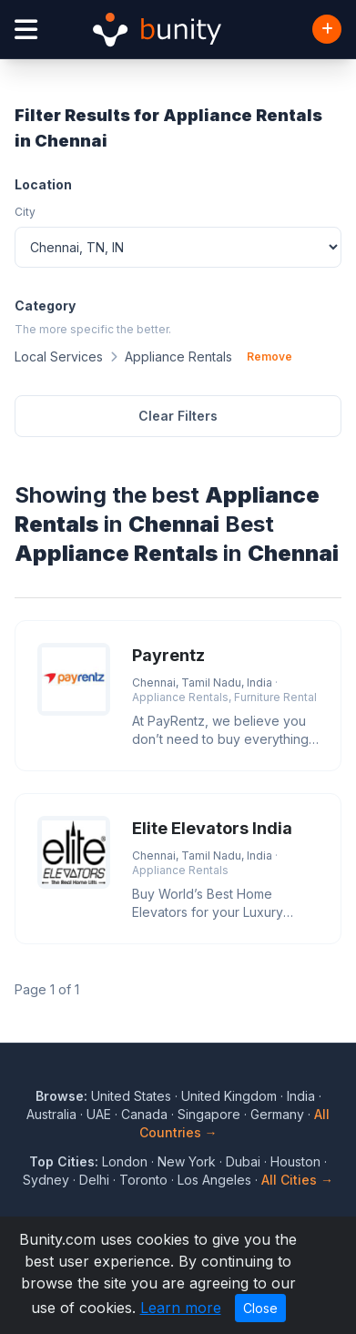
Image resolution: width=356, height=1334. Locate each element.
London (124, 1161)
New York (187, 1161)
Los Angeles (214, 1179)
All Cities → (297, 1179)
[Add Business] (326, 29)
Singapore (209, 1114)
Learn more (180, 1307)
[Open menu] (26, 29)
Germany (277, 1114)
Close (260, 1308)
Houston (295, 1161)
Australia (51, 1114)
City (25, 212)
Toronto (143, 1179)
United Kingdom (229, 1096)
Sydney (46, 1179)
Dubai (243, 1161)
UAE (98, 1114)
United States (131, 1096)
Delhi (94, 1179)
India (301, 1096)
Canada (144, 1114)
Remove (269, 356)
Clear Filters (178, 415)
